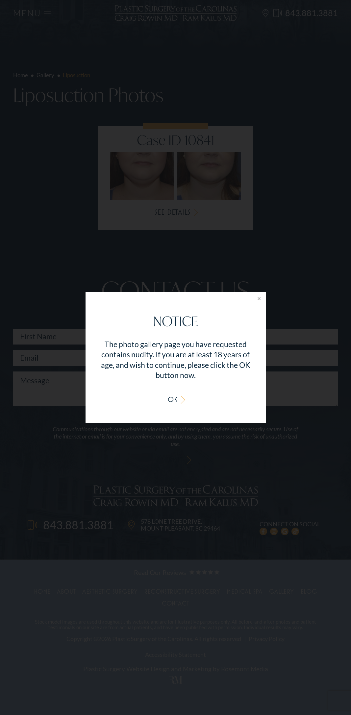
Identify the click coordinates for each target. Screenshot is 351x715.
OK (173, 399)
